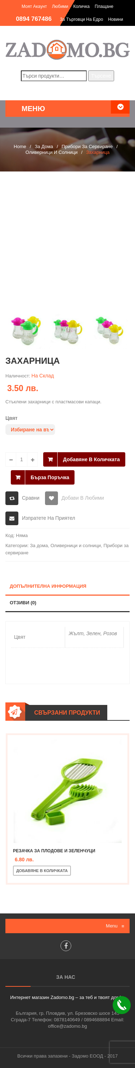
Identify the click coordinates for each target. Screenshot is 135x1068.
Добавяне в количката (91, 459)
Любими (60, 6)
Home (20, 146)
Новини (115, 19)
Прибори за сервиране (87, 146)
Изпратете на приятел (48, 518)
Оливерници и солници (52, 152)
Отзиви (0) (23, 602)
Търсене (101, 76)
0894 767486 (33, 18)
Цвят (11, 418)
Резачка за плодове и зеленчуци (54, 850)
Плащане (104, 6)
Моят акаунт (34, 6)
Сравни (31, 498)
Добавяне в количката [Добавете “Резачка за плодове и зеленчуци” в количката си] (42, 870)
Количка (81, 6)
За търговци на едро (81, 19)
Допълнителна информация (48, 586)
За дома (44, 146)
